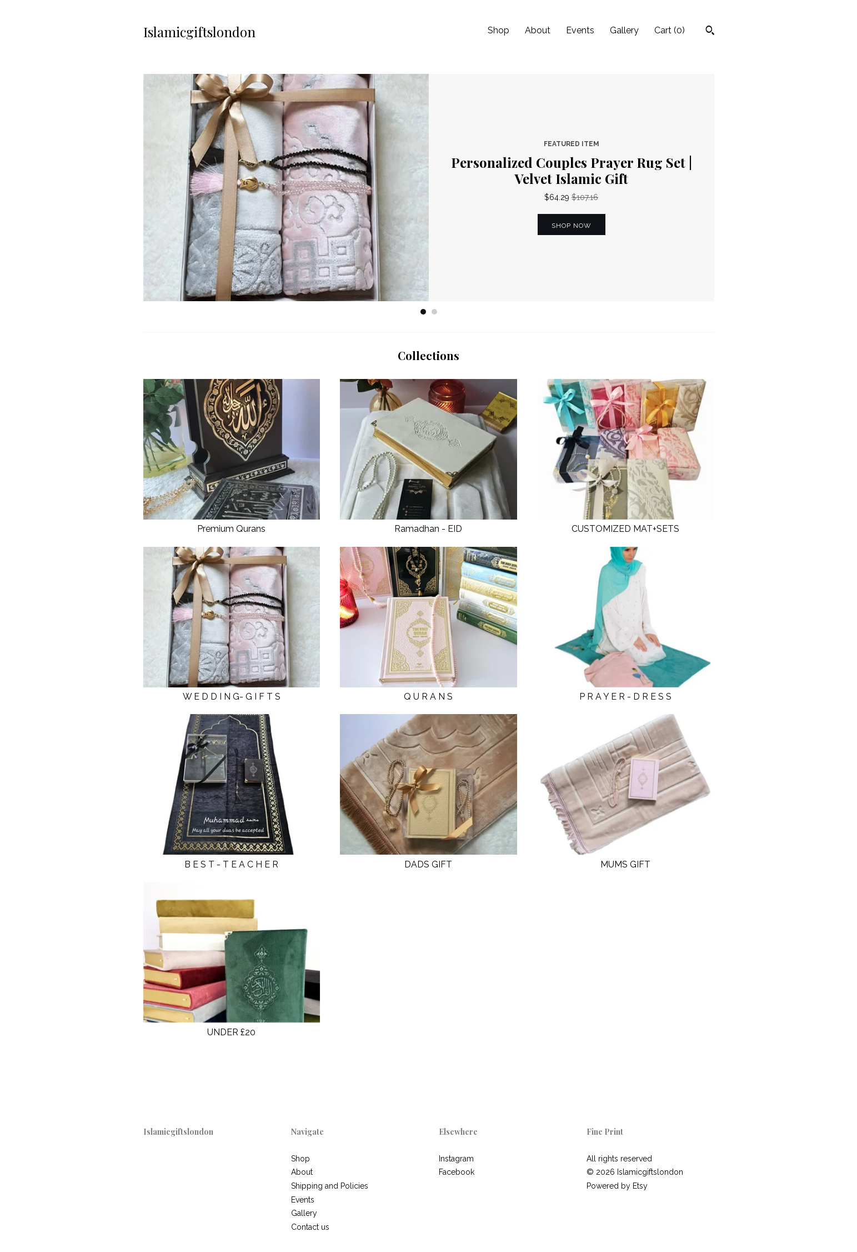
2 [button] (434, 312)
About (537, 30)
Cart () (669, 30)
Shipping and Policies (329, 1185)
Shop (498, 30)
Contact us (310, 1227)
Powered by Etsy (617, 1185)
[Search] (710, 32)
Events (580, 30)
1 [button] (423, 312)
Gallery (624, 30)
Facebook (456, 1172)
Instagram (456, 1158)
